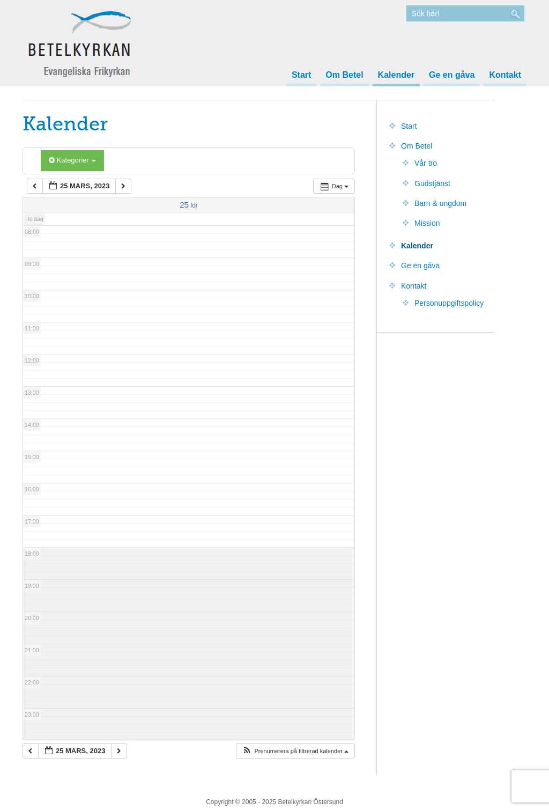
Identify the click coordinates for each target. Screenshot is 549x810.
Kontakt (505, 75)
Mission (427, 223)
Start (301, 75)
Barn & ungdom (440, 203)
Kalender (396, 75)
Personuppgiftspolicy (449, 303)
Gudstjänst (432, 183)
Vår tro (425, 163)
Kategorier (72, 160)
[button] (295, 751)
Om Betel (344, 75)
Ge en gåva (451, 75)
